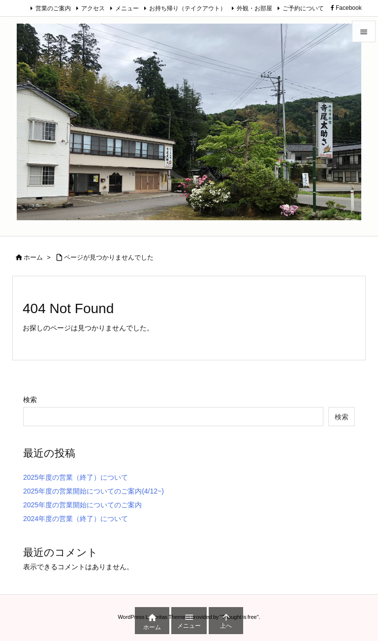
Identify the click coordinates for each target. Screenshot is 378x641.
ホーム (33, 257)
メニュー (127, 8)
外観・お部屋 (254, 8)
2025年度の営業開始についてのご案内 (82, 505)
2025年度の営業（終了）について (75, 477)
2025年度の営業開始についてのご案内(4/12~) (93, 491)
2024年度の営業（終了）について (75, 519)
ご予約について (303, 8)
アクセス (93, 8)
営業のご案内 (53, 8)
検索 (30, 400)
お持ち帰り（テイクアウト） (187, 8)
